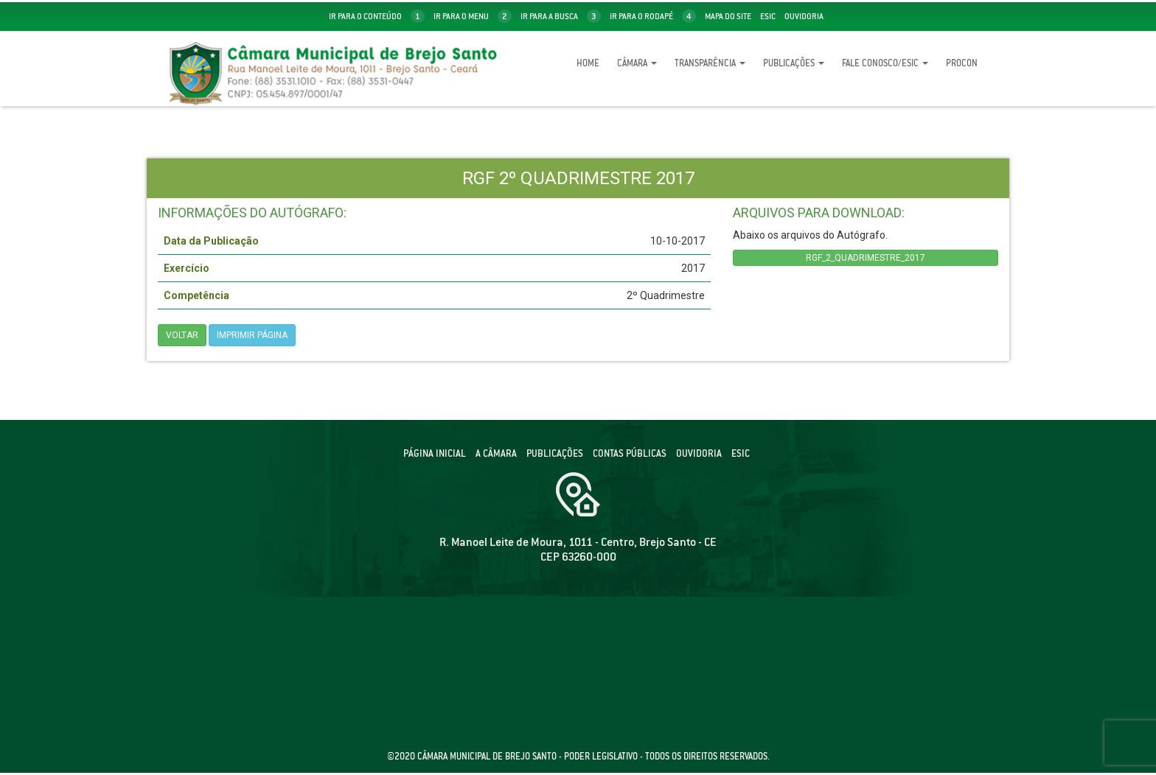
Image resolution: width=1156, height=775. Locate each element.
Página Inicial (434, 453)
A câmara (496, 453)
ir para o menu (473, 16)
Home (588, 63)
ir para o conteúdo (377, 16)
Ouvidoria (804, 16)
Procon (962, 63)
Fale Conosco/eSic (885, 63)
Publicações (793, 63)
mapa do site (728, 16)
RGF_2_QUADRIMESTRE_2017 (865, 258)
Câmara (637, 63)
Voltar (182, 335)
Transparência (710, 63)
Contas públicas (629, 453)
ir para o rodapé (653, 16)
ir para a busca (560, 16)
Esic (768, 16)
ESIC (740, 453)
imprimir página (252, 335)
